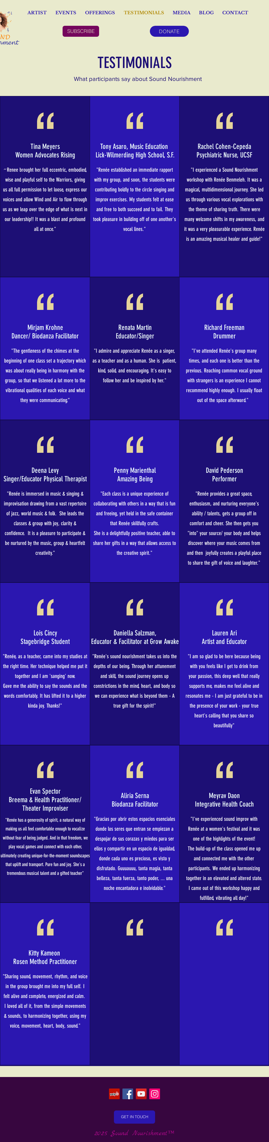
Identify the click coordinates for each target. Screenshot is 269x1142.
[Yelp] (114, 1094)
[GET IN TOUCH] (134, 1117)
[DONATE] (169, 31)
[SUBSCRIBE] (81, 31)
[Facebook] (127, 1094)
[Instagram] (154, 1094)
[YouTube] (141, 1094)
